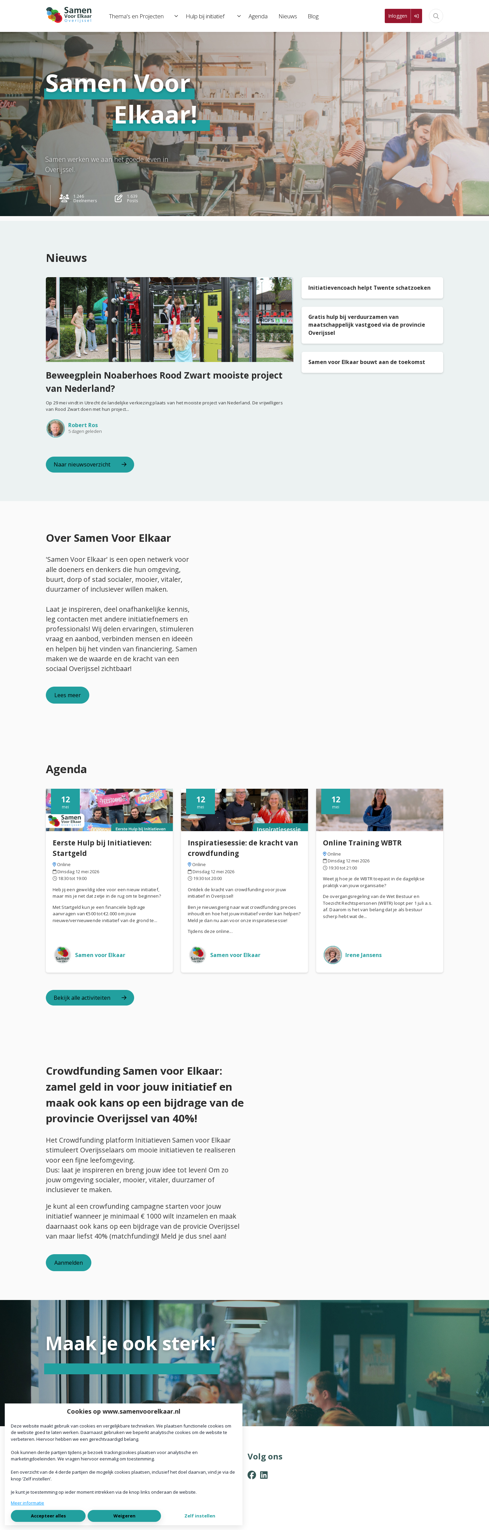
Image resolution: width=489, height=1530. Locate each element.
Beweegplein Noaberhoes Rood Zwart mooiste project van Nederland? (164, 382)
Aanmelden (68, 1262)
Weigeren (124, 1516)
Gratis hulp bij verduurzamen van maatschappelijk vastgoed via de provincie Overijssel (366, 325)
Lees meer (67, 695)
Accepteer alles (48, 1516)
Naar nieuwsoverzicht (90, 464)
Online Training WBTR (362, 842)
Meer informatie (27, 1503)
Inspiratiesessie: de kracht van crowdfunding (243, 848)
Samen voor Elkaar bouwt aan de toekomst (366, 362)
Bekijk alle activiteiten (90, 997)
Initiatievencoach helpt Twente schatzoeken (369, 287)
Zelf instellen (199, 1516)
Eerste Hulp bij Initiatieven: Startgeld (102, 848)
